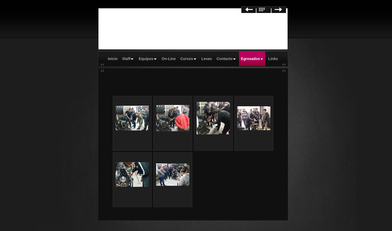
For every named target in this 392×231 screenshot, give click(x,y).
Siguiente (278, 9)
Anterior (248, 9)
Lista (263, 9)
